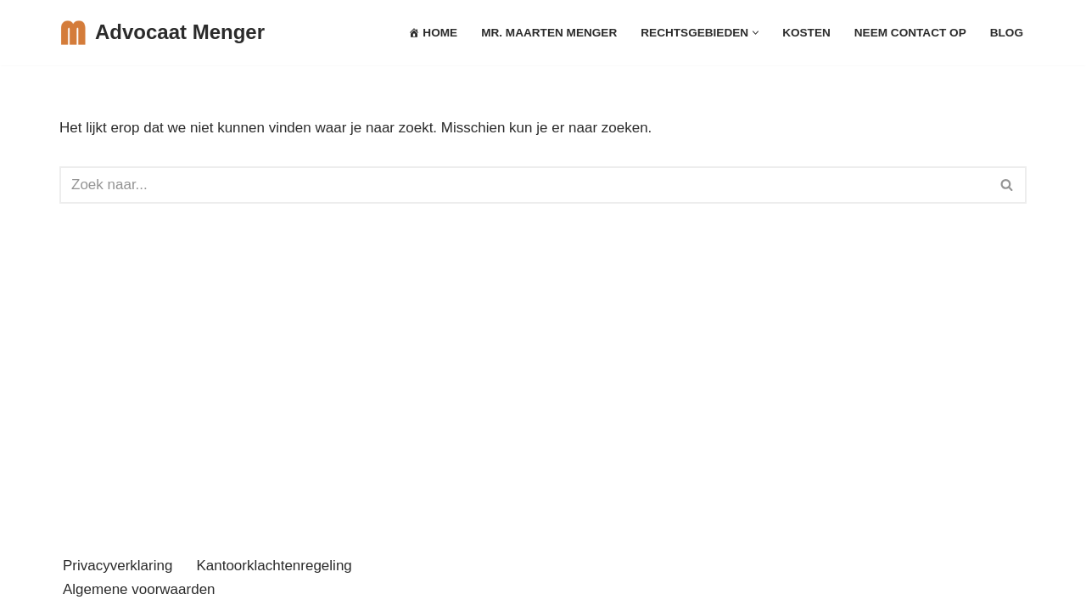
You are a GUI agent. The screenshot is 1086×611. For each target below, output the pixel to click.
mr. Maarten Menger (549, 32)
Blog (1006, 32)
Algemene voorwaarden (139, 589)
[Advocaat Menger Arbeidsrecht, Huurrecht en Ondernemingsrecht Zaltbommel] (162, 32)
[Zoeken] (523, 185)
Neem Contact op (910, 32)
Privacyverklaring (117, 566)
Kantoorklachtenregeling (273, 566)
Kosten (806, 32)
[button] (756, 33)
